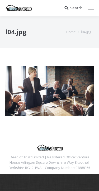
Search (76, 8)
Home (71, 31)
